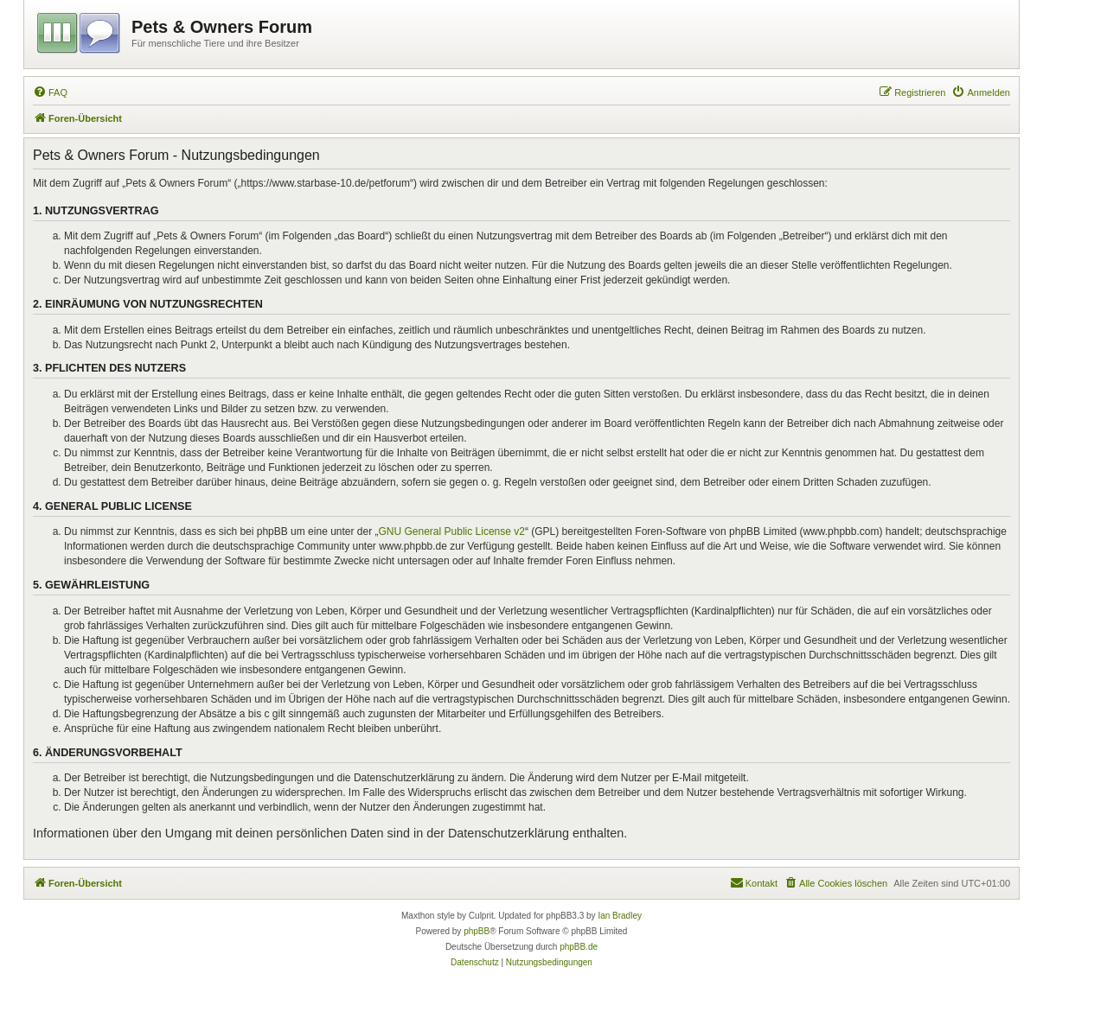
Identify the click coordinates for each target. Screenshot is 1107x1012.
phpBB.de (579, 947)
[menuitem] (50, 92)
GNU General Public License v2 (452, 531)
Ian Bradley (620, 915)
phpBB (477, 931)
